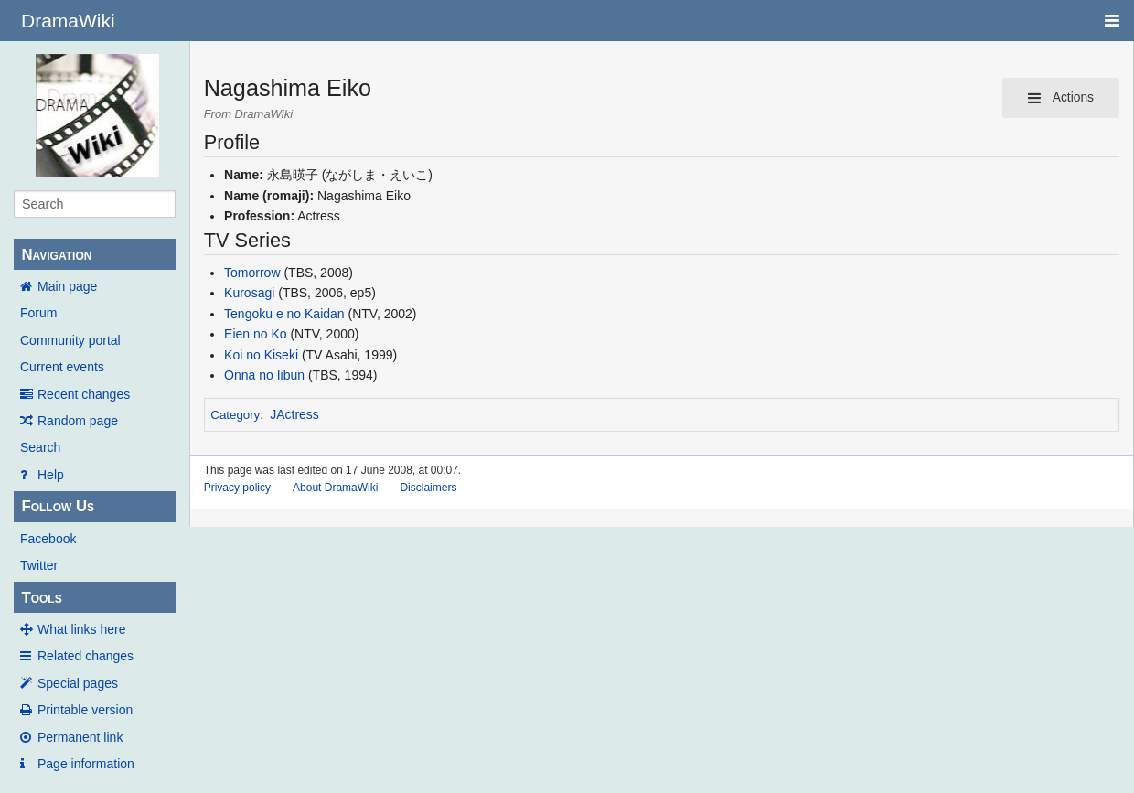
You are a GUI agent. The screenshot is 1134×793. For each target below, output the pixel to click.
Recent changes (83, 394)
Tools (41, 597)
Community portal (70, 340)
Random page (77, 420)
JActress (294, 414)
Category (235, 415)
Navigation (56, 254)
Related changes (85, 655)
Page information (85, 763)
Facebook (48, 538)
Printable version (85, 709)
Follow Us (57, 506)
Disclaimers (428, 487)
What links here (81, 629)
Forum (38, 312)
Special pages (77, 683)
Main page (67, 286)
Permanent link (80, 737)
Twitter (39, 565)
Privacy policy (237, 487)
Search (40, 447)
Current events (62, 366)
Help (50, 474)
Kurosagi (249, 292)
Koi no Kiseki (261, 355)
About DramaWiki (335, 487)
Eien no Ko (255, 334)
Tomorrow (252, 272)
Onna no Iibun (264, 375)
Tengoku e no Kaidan (284, 313)
